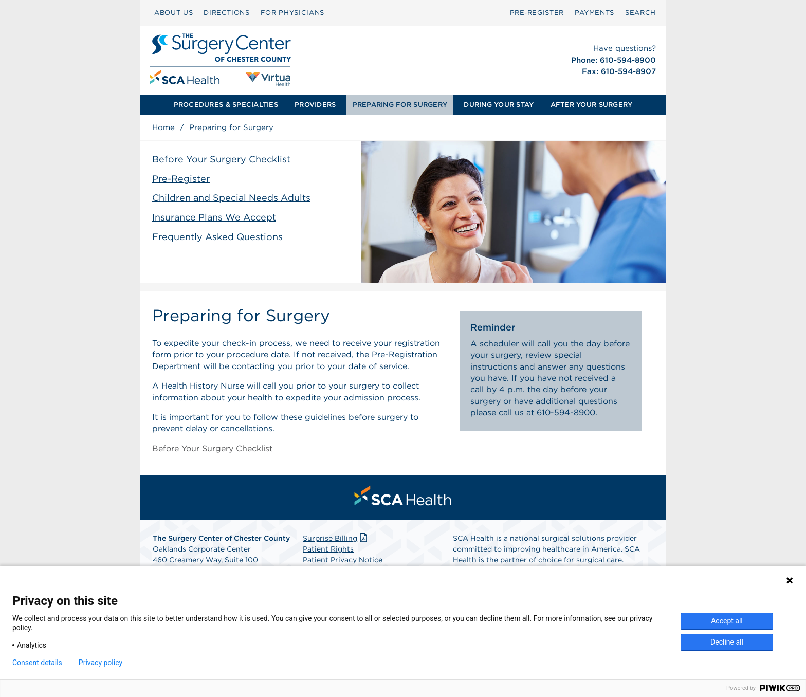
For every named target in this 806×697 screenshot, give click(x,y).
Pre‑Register (537, 12)
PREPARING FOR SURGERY (400, 104)
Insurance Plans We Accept (214, 217)
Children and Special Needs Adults (231, 197)
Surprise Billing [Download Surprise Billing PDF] (336, 538)
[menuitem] (173, 13)
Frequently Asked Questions (217, 236)
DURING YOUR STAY (499, 104)
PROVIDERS (315, 104)
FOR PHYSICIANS (292, 12)
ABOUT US (173, 12)
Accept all (727, 621)
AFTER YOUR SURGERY (592, 104)
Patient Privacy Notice (342, 560)
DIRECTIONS (227, 12)
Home (163, 127)
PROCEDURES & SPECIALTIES (226, 104)
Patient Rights (328, 549)
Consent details (37, 662)
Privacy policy (100, 662)
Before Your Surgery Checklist (221, 159)
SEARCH (640, 12)
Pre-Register (181, 178)
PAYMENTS (594, 12)
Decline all (726, 642)
